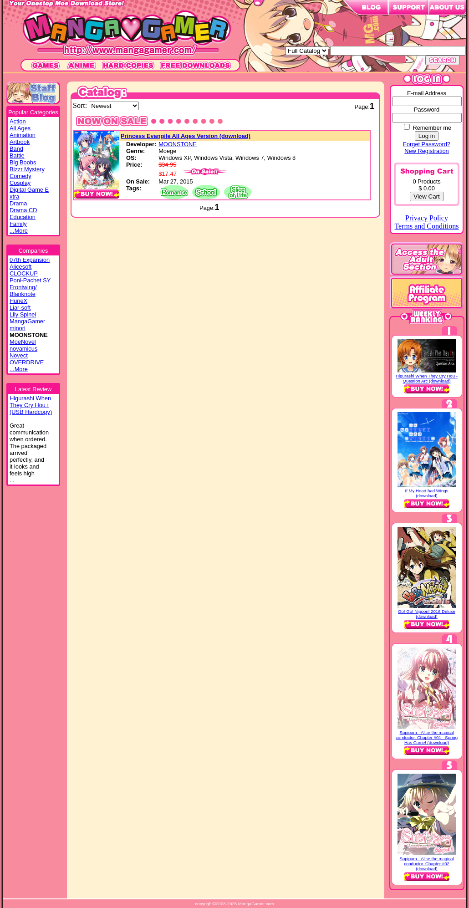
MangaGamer (27, 321)
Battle (17, 155)
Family (18, 223)
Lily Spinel (23, 314)
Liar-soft (20, 307)
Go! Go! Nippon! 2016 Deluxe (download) (426, 614)
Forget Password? (426, 144)
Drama (18, 203)
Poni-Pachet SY (30, 280)
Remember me (432, 127)
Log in (426, 136)
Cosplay (20, 182)
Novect (19, 355)
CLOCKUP (24, 273)
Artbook (20, 141)
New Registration (426, 151)
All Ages (20, 128)
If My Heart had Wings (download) (427, 493)
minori (17, 328)
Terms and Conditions (426, 226)
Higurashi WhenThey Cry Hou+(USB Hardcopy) (31, 405)
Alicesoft (20, 266)
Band (16, 148)
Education (23, 217)
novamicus (23, 348)
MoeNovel (23, 341)
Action (18, 121)
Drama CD (23, 210)
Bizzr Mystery (27, 169)
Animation (23, 135)
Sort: (81, 105)
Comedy (20, 176)
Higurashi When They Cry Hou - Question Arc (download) (427, 378)
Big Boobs (23, 162)
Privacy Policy (426, 218)
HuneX (18, 300)
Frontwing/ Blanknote (23, 290)
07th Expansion (30, 259)
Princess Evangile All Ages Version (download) (185, 136)
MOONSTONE (177, 144)
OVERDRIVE (27, 362)
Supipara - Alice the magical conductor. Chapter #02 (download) (427, 863)
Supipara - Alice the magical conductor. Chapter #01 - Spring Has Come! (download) (427, 737)
